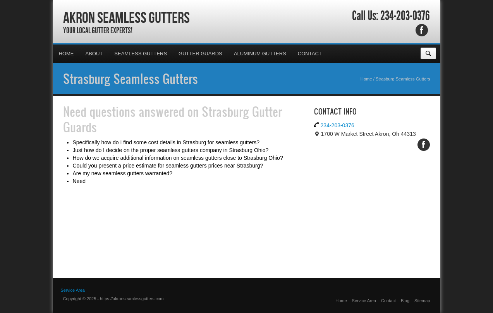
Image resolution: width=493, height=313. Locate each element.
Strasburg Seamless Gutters (130, 78)
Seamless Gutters (140, 53)
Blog (405, 300)
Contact (310, 53)
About (94, 53)
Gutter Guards (200, 53)
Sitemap (422, 300)
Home (66, 53)
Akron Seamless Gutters (126, 17)
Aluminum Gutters (260, 53)
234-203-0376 (405, 16)
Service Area (364, 300)
